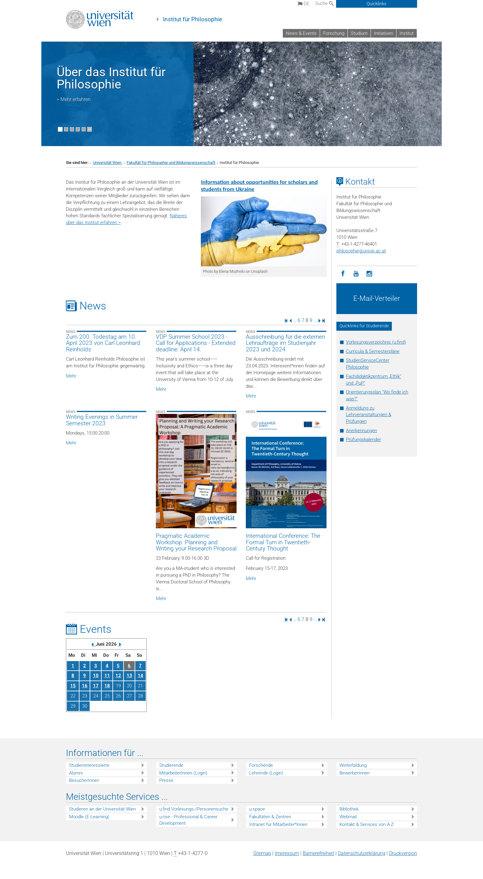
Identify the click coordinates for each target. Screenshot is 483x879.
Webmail (348, 817)
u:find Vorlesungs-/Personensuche (193, 809)
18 (107, 686)
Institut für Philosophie (192, 19)
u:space (257, 809)
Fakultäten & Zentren (270, 817)
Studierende (171, 765)
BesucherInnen (84, 780)
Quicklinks (377, 3)
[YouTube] (356, 273)
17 (96, 686)
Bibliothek (349, 809)
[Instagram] (369, 273)
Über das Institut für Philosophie (111, 78)
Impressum (287, 853)
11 (107, 675)
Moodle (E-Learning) (89, 817)
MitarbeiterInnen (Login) (183, 773)
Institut (407, 33)
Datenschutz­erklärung (361, 853)
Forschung (333, 33)
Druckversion (403, 853)
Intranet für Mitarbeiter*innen (278, 824)
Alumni (76, 773)
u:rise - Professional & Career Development (188, 820)
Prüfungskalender (363, 439)
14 (140, 675)
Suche (324, 3)
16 (84, 686)
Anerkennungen (361, 430)
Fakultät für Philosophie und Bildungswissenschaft (171, 162)
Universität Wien (107, 162)
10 (96, 675)
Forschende (261, 765)
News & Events (301, 33)
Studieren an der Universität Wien (102, 809)
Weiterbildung (353, 765)
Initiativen (383, 33)
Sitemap (262, 853)
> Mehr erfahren (74, 99)
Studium (359, 33)
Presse (166, 780)
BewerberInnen (354, 773)
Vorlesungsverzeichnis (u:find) (376, 342)
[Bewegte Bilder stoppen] (89, 129)
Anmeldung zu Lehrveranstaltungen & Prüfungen (368, 414)
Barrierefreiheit (318, 853)
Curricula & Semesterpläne (373, 351)
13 (129, 675)
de (304, 3)
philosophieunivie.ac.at (361, 251)
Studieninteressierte (89, 765)
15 (73, 686)
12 (118, 675)
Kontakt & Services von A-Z (366, 824)
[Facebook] (343, 273)
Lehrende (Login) (266, 773)
